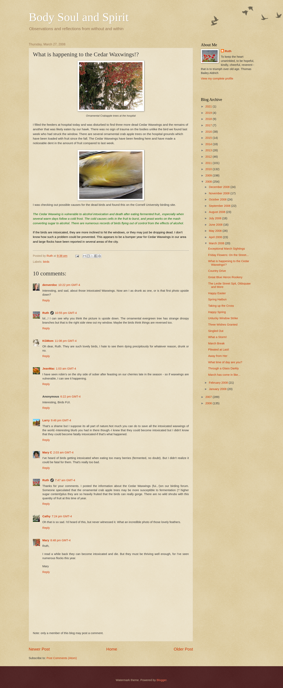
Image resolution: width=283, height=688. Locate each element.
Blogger (161, 680)
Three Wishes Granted (222, 324)
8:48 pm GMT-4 (60, 540)
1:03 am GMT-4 (66, 368)
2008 (209, 181)
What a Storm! (217, 337)
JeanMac (48, 368)
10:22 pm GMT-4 (69, 285)
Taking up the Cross (221, 305)
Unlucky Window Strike (223, 318)
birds (46, 261)
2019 (209, 112)
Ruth (45, 312)
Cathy (46, 516)
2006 (209, 403)
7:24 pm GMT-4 (62, 516)
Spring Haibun (217, 299)
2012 (209, 156)
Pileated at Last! (218, 349)
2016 (209, 131)
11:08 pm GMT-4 (65, 340)
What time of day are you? (225, 362)
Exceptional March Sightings (226, 248)
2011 (209, 163)
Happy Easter (217, 293)
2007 (209, 397)
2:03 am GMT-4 (63, 452)
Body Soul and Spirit (79, 17)
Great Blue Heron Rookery (225, 277)
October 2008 (218, 199)
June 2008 (216, 224)
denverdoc (49, 285)
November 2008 (219, 193)
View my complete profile (217, 78)
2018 (209, 119)
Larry (46, 420)
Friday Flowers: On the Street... (228, 255)
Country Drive (217, 270)
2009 (209, 175)
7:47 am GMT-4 (65, 480)
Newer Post (39, 649)
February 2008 (219, 382)
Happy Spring (217, 312)
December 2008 (219, 187)
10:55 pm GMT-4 (66, 312)
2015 (209, 137)
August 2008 (217, 212)
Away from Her (217, 355)
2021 (209, 106)
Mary (45, 540)
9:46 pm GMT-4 (61, 420)
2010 (209, 169)
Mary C (47, 452)
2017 (209, 125)
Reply (46, 300)
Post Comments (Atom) (62, 658)
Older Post (183, 649)
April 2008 (216, 237)
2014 (209, 144)
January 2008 (218, 389)
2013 (209, 150)
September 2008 (220, 205)
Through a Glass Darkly (223, 368)
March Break (216, 343)
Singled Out (215, 331)
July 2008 (215, 218)
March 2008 (217, 243)
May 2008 (215, 230)
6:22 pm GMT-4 (70, 396)
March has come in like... (224, 374)
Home (111, 649)
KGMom (47, 340)
